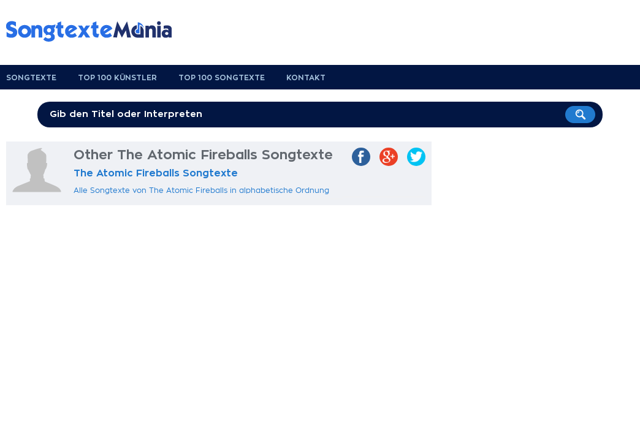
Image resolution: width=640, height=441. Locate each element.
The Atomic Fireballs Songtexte (156, 173)
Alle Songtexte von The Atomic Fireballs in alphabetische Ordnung (201, 190)
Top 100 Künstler (117, 77)
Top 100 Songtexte (221, 77)
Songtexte (31, 77)
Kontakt (306, 77)
